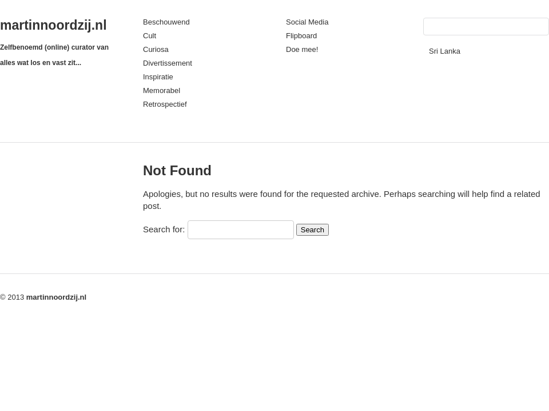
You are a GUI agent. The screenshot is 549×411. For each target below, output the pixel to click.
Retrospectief (165, 104)
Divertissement (167, 63)
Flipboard (301, 35)
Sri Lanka (444, 51)
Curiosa (156, 49)
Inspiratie (158, 76)
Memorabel (161, 90)
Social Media (307, 22)
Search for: (164, 229)
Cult (149, 35)
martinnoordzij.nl (53, 25)
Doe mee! (302, 49)
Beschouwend (166, 22)
